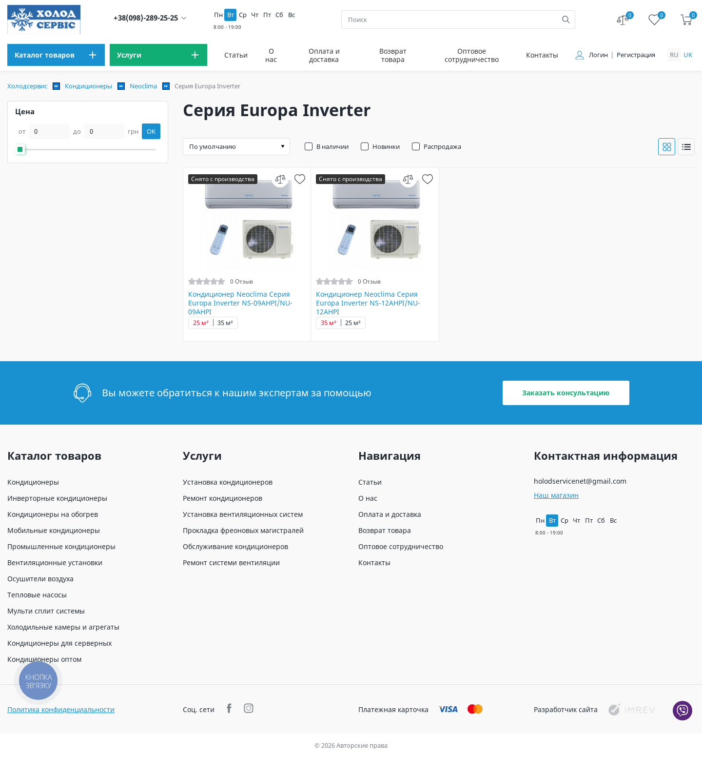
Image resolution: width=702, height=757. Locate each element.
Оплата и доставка (324, 55)
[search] (566, 19)
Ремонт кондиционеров (222, 498)
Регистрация (636, 55)
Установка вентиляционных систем (243, 514)
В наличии (332, 146)
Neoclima (143, 86)
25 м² (201, 323)
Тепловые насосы (37, 594)
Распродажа (442, 146)
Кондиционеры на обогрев (52, 514)
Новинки (386, 146)
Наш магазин (556, 495)
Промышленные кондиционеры (61, 546)
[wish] (299, 178)
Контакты (542, 55)
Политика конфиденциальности (61, 709)
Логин (598, 55)
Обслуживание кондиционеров (235, 546)
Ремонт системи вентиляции (231, 562)
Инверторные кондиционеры (57, 498)
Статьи (236, 55)
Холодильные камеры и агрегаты (63, 627)
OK (151, 131)
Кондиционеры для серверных (59, 643)
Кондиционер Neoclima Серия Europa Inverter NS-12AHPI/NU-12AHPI (368, 303)
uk (687, 54)
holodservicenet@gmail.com (580, 481)
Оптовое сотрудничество (472, 55)
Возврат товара (393, 55)
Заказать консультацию (565, 392)
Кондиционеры (88, 86)
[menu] (56, 55)
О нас (271, 55)
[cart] (686, 19)
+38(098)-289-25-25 (146, 17)
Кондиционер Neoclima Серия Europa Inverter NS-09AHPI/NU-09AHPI (240, 303)
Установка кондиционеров (228, 482)
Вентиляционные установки (54, 562)
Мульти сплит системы (46, 610)
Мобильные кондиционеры (53, 530)
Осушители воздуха (40, 578)
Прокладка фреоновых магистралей (243, 530)
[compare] (280, 178)
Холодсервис (27, 86)
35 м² (225, 323)
